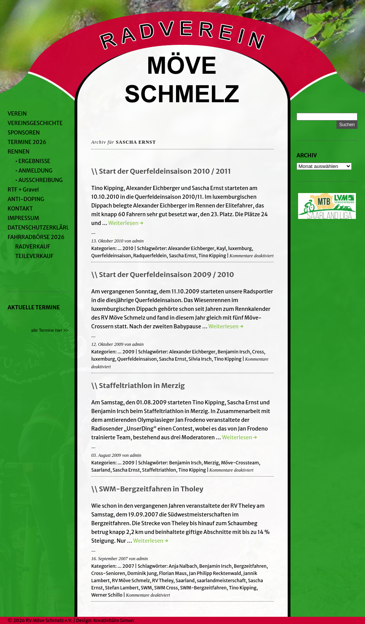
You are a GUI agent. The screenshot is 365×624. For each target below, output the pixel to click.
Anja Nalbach (182, 566)
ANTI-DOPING (26, 199)
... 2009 (126, 352)
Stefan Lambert (121, 588)
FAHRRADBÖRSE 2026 (36, 237)
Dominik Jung (142, 573)
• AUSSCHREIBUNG (39, 180)
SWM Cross (166, 588)
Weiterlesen (125, 223)
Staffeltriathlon (159, 470)
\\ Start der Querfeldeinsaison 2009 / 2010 (162, 274)
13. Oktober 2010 (107, 241)
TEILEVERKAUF (34, 256)
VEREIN (17, 113)
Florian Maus (173, 573)
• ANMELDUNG (33, 170)
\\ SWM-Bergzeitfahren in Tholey (147, 489)
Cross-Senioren (108, 573)
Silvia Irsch (200, 359)
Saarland (100, 470)
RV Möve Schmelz (131, 580)
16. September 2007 (109, 558)
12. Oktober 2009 (107, 344)
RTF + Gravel (23, 189)
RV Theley (162, 580)
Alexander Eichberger (191, 248)
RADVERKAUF (32, 246)
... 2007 (125, 566)
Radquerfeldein (150, 255)
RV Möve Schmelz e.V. (49, 620)
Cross (258, 352)
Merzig (211, 463)
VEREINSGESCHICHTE (35, 123)
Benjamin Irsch (233, 352)
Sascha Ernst (182, 255)
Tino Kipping (212, 255)
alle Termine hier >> (49, 330)
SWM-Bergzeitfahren (203, 588)
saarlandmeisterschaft (221, 580)
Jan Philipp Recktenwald (215, 573)
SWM (146, 588)
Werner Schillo (106, 595)
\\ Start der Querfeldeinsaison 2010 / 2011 (161, 171)
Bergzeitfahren (250, 566)
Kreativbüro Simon (113, 620)
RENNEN (19, 151)
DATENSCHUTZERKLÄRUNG (43, 227)
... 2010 (125, 248)
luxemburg (240, 248)
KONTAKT (20, 208)
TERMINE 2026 (27, 142)
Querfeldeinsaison (111, 255)
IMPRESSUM (23, 218)
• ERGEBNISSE (32, 161)
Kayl (221, 248)
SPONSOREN (24, 132)
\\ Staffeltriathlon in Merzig (138, 385)
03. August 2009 (106, 455)
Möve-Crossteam (240, 463)
